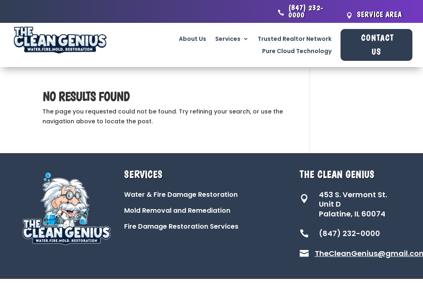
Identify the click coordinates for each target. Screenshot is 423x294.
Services (227, 39)
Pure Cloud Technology (297, 51)
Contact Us (377, 45)
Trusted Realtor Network (295, 39)
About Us (192, 39)
